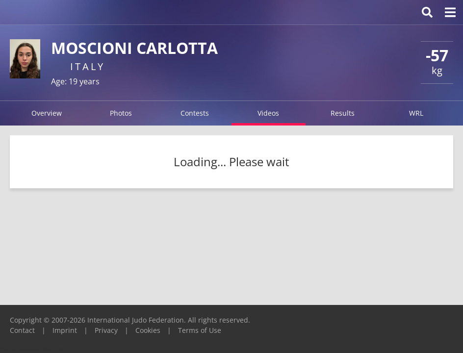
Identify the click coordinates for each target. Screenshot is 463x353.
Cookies (147, 330)
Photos (121, 113)
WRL (416, 113)
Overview (46, 113)
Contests (194, 113)
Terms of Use (199, 330)
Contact (22, 330)
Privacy (106, 330)
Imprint (64, 330)
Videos (268, 113)
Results (343, 113)
